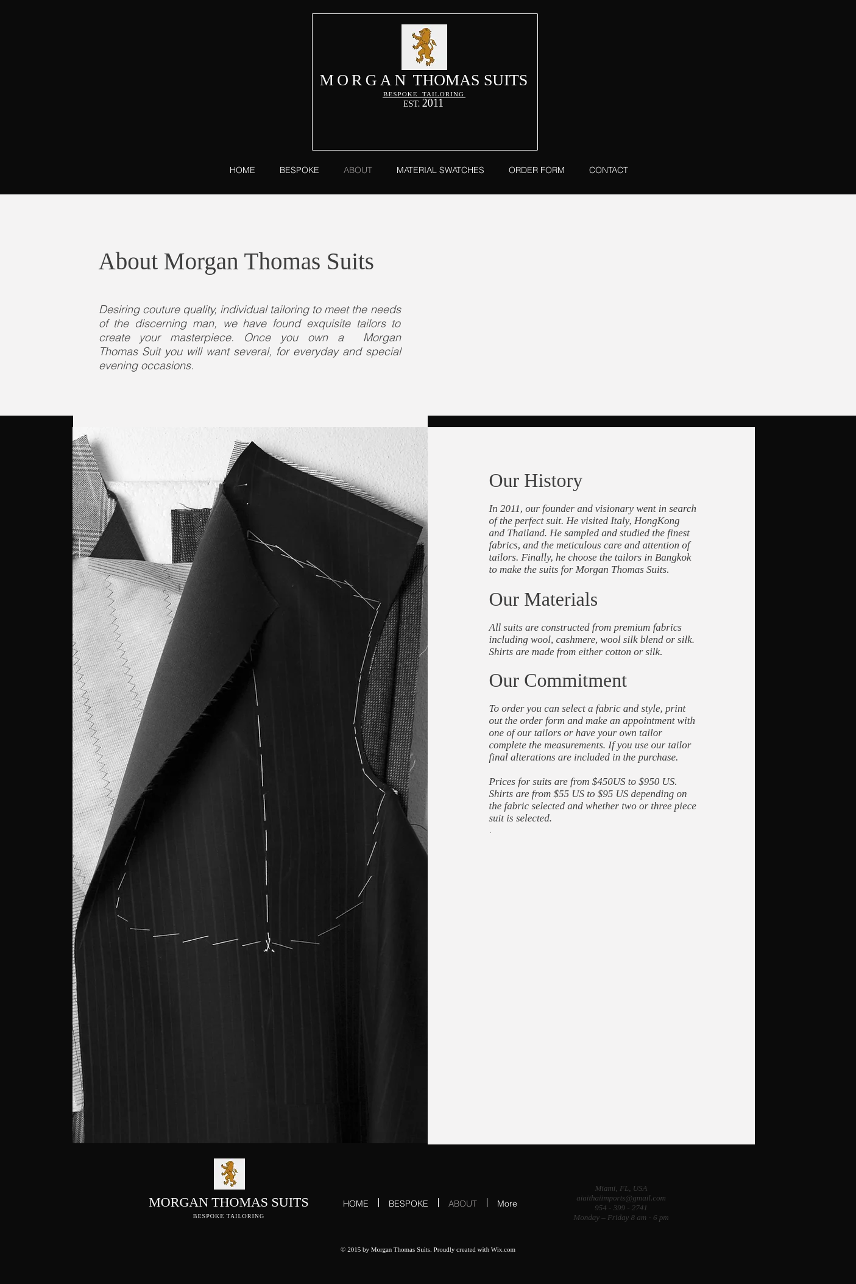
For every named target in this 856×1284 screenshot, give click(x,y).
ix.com (506, 1249)
